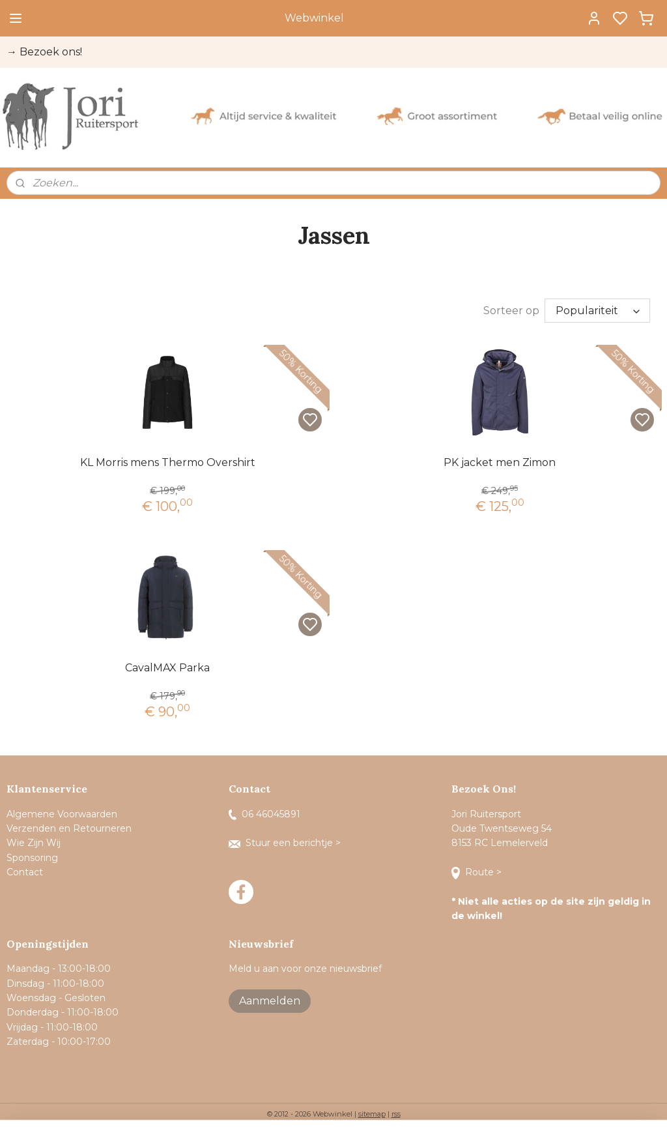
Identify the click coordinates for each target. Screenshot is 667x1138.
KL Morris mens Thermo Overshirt (167, 462)
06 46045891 (264, 814)
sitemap (372, 1113)
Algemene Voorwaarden (62, 814)
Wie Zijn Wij (34, 843)
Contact (26, 872)
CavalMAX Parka (167, 668)
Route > (477, 872)
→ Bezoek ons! (44, 52)
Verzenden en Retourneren (69, 828)
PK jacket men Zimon (500, 462)
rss (396, 1113)
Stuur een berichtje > (286, 843)
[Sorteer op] (597, 310)
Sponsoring (32, 858)
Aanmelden (269, 1001)
